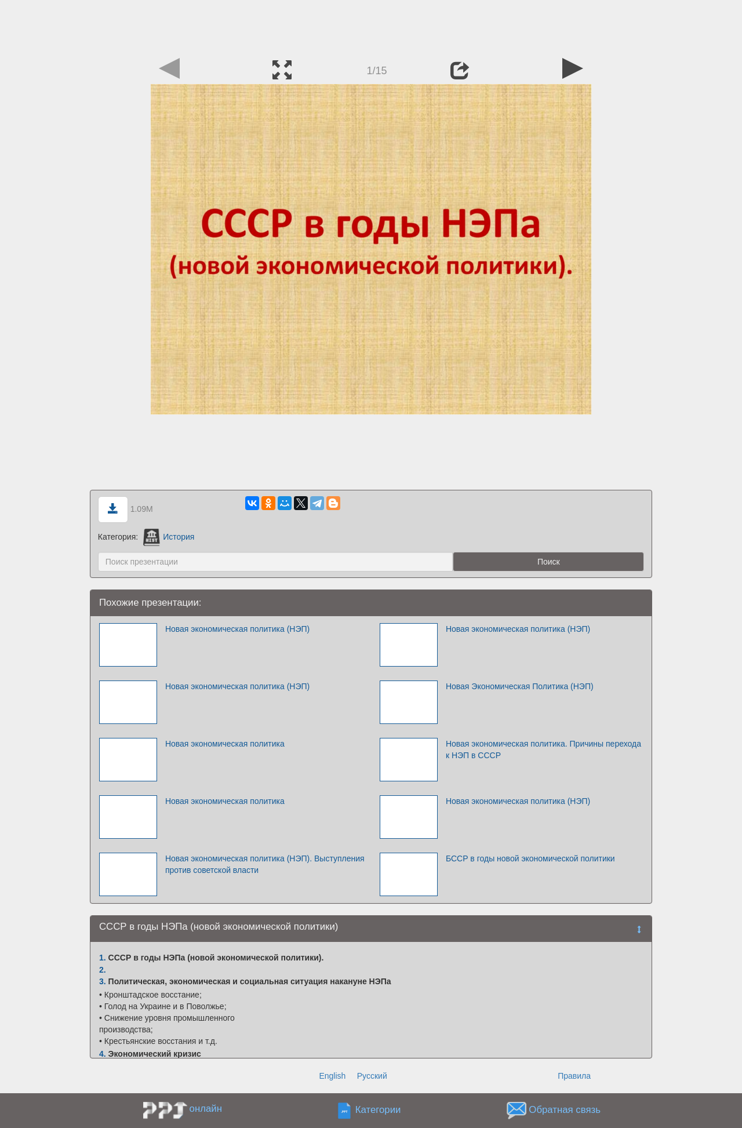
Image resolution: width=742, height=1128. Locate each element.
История (168, 536)
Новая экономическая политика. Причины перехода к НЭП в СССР (543, 749)
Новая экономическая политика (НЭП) (237, 629)
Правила (574, 1075)
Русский (372, 1075)
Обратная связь (565, 1110)
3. (102, 981)
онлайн (206, 1108)
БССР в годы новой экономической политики (530, 858)
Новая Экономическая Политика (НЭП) (520, 686)
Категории (378, 1110)
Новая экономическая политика (225, 743)
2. (102, 969)
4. (102, 1053)
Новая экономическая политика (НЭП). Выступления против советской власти (265, 864)
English (332, 1075)
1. (102, 957)
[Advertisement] (371, 26)
